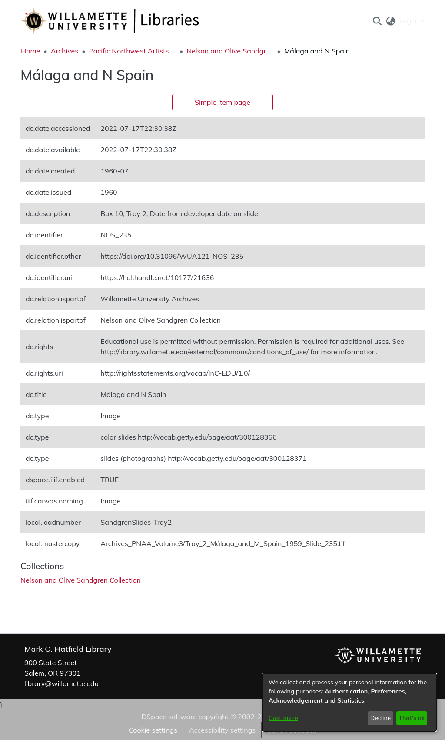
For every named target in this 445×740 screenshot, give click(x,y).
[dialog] (349, 702)
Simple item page (222, 102)
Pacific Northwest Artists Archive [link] (132, 51)
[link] (80, 580)
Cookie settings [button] (153, 730)
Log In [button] (410, 21)
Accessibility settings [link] (222, 730)
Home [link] (30, 51)
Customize (283, 718)
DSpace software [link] (168, 716)
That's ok (412, 718)
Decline (380, 718)
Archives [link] (65, 51)
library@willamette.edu (61, 683)
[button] (377, 21)
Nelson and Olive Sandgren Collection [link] (229, 51)
